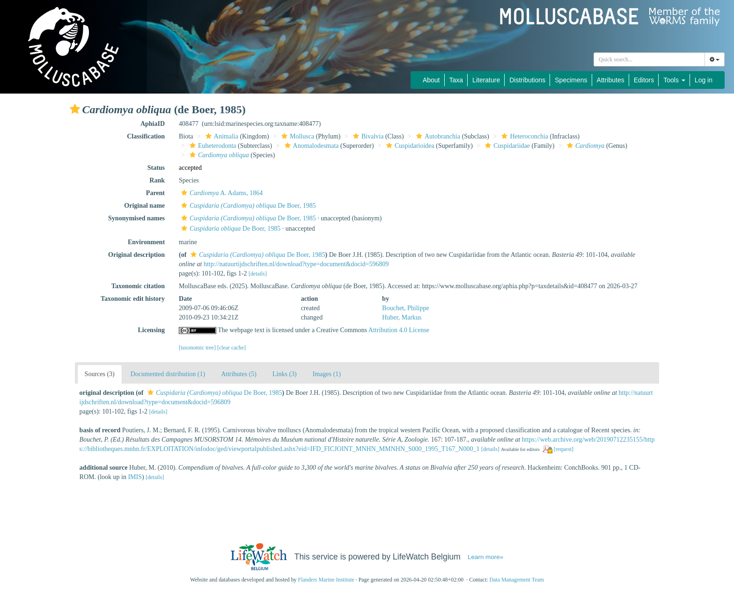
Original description (136, 254)
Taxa (456, 80)
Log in (703, 80)
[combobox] (649, 59)
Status (156, 167)
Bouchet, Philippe (405, 308)
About (431, 80)
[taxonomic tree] (197, 347)
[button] (74, 109)
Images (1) (327, 374)
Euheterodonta (211, 145)
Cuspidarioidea (409, 145)
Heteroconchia (523, 136)
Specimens (571, 80)
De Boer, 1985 (247, 205)
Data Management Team (516, 579)
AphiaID (152, 123)
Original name (144, 205)
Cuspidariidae (506, 145)
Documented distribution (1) (168, 374)
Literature (486, 80)
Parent (155, 192)
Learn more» (485, 556)
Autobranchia (437, 136)
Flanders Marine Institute (326, 579)
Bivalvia (367, 136)
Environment (146, 242)
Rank (157, 180)
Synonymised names (136, 218)
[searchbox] (649, 59)
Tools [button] (674, 80)
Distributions (527, 80)
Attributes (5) (239, 374)
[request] (563, 449)
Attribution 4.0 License (398, 330)
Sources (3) (100, 374)
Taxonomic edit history (133, 298)
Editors (644, 80)
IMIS (135, 476)
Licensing (151, 330)
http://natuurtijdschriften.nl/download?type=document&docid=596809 (296, 264)
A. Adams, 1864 (221, 192)
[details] (258, 273)
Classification (146, 136)
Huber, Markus (401, 317)
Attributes (610, 80)
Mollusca (296, 136)
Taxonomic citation (138, 286)
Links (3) (284, 374)
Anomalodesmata (310, 145)
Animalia (220, 136)
